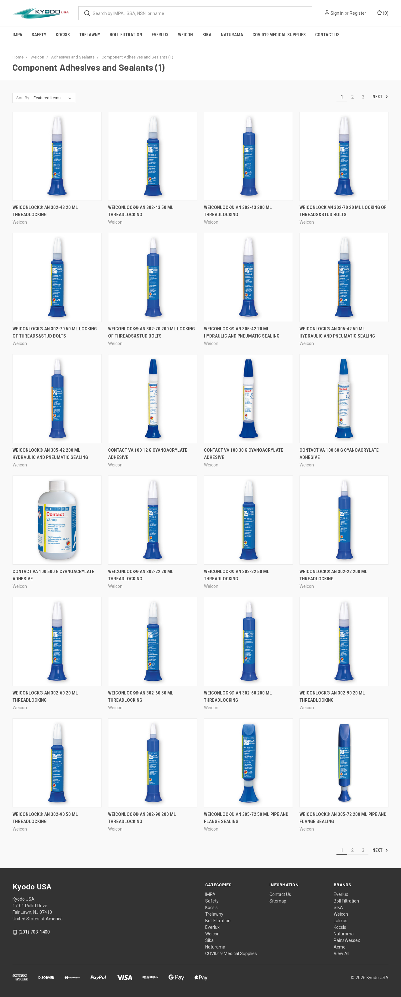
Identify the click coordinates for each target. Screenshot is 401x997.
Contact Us (327, 34)
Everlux (160, 34)
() (382, 13)
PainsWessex (347, 940)
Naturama (232, 34)
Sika (206, 34)
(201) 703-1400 (34, 932)
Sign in (337, 13)
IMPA (17, 34)
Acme (340, 946)
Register (358, 13)
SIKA (338, 907)
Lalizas (340, 920)
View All (341, 953)
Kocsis (63, 34)
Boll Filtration (126, 34)
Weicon (185, 34)
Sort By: (23, 97)
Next (380, 97)
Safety (39, 34)
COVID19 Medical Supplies (279, 34)
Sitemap (277, 900)
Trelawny (89, 34)
